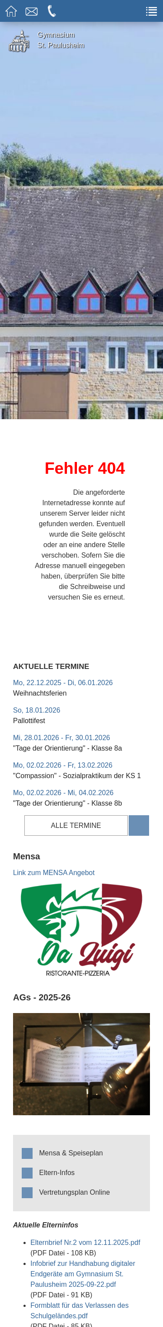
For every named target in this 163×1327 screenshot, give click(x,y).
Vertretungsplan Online (74, 1192)
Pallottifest (29, 720)
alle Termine (76, 825)
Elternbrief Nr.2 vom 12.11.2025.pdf (85, 1242)
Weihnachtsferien (40, 693)
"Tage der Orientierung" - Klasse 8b (67, 803)
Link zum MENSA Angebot (54, 872)
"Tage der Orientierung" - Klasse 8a (67, 748)
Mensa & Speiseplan (71, 1153)
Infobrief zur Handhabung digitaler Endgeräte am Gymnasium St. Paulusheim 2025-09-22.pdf (82, 1274)
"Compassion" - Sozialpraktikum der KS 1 (77, 775)
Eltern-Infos (57, 1172)
